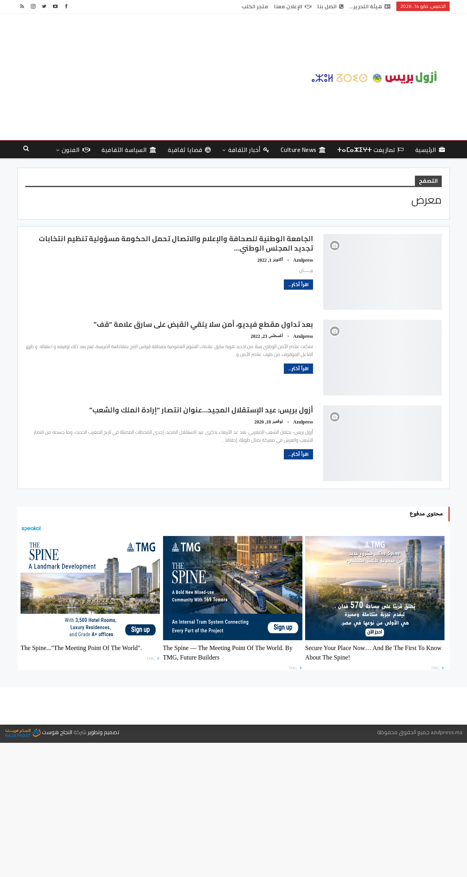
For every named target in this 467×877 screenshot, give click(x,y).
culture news (303, 150)
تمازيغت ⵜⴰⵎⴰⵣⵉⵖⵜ (370, 150)
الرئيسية (430, 150)
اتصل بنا (330, 6)
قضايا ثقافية (189, 150)
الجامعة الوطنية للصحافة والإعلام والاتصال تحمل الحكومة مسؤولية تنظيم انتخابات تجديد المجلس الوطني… (176, 243)
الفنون (76, 150)
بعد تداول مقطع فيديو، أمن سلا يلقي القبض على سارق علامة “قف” (203, 324)
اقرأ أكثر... (298, 284)
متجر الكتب (255, 6)
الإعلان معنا (292, 6)
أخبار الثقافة (248, 150)
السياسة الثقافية (128, 150)
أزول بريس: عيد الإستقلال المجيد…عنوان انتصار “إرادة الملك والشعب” (201, 409)
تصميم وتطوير (103, 732)
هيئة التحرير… (369, 6)
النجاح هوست (38, 732)
